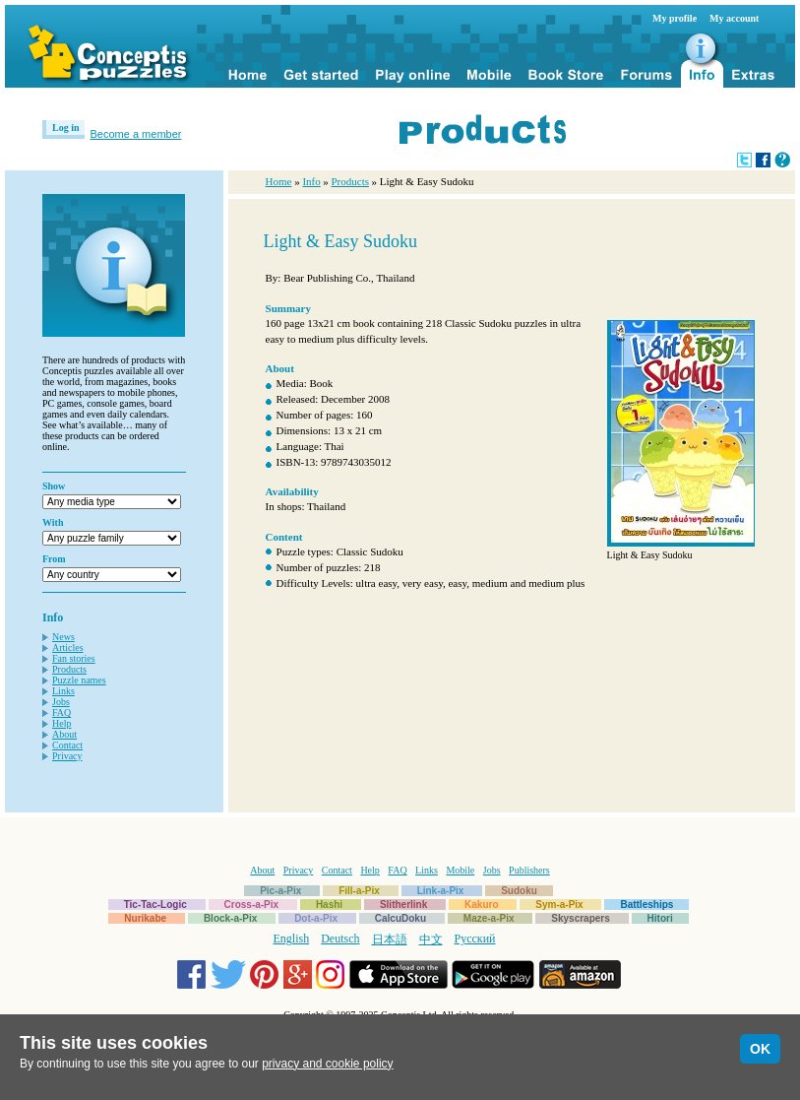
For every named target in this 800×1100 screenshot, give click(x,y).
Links (63, 690)
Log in (66, 127)
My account (734, 18)
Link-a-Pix (440, 890)
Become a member (136, 134)
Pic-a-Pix (280, 890)
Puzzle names (79, 680)
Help (61, 723)
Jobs (61, 701)
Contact (67, 745)
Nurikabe (145, 918)
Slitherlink (403, 904)
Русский (475, 938)
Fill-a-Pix (359, 890)
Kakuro (481, 904)
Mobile (460, 870)
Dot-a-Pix (316, 918)
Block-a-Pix (230, 918)
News (63, 636)
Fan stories (73, 658)
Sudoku (519, 890)
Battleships (646, 904)
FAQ (61, 712)
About (64, 734)
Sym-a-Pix (559, 904)
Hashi (329, 904)
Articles (68, 647)
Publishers (529, 870)
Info (311, 181)
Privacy (67, 755)
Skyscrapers (580, 918)
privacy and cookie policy (327, 1063)
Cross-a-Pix (251, 904)
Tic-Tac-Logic (155, 904)
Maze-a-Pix (489, 918)
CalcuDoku (400, 918)
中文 (431, 939)
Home (279, 181)
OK (760, 1049)
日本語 (389, 939)
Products (69, 669)
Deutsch (340, 938)
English (292, 938)
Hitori (660, 918)
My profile (674, 18)
